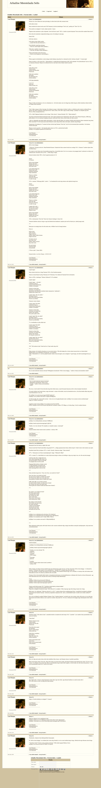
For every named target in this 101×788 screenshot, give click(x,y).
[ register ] (55, 11)
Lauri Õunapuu (11, 19)
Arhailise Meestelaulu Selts (24, 3)
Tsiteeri (90, 19)
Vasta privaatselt (42, 139)
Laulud (35, 14)
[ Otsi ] (43, 11)
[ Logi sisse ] (49, 11)
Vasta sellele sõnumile (33, 139)
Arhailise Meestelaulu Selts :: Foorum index (19, 14)
